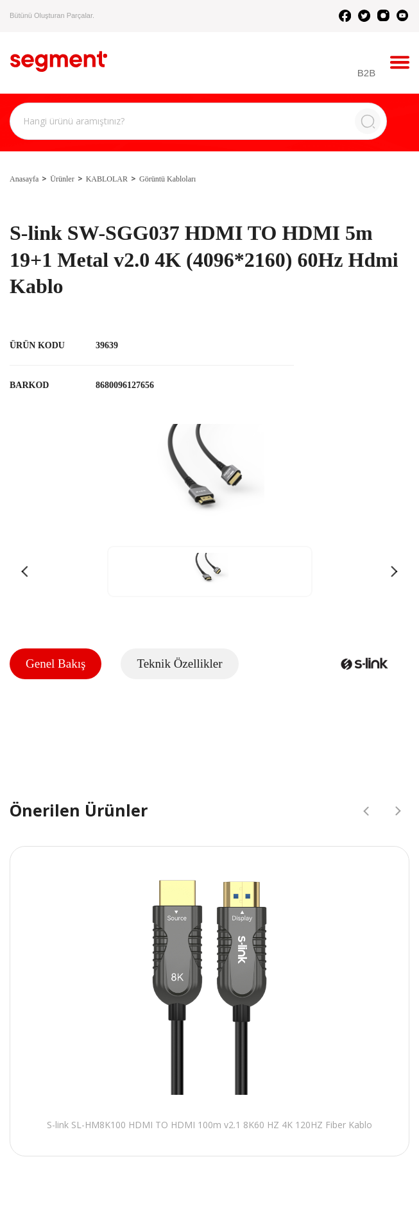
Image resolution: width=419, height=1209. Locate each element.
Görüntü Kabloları (167, 178)
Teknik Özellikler (179, 663)
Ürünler (62, 178)
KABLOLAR (107, 178)
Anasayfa (24, 178)
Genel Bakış (55, 663)
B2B (368, 73)
